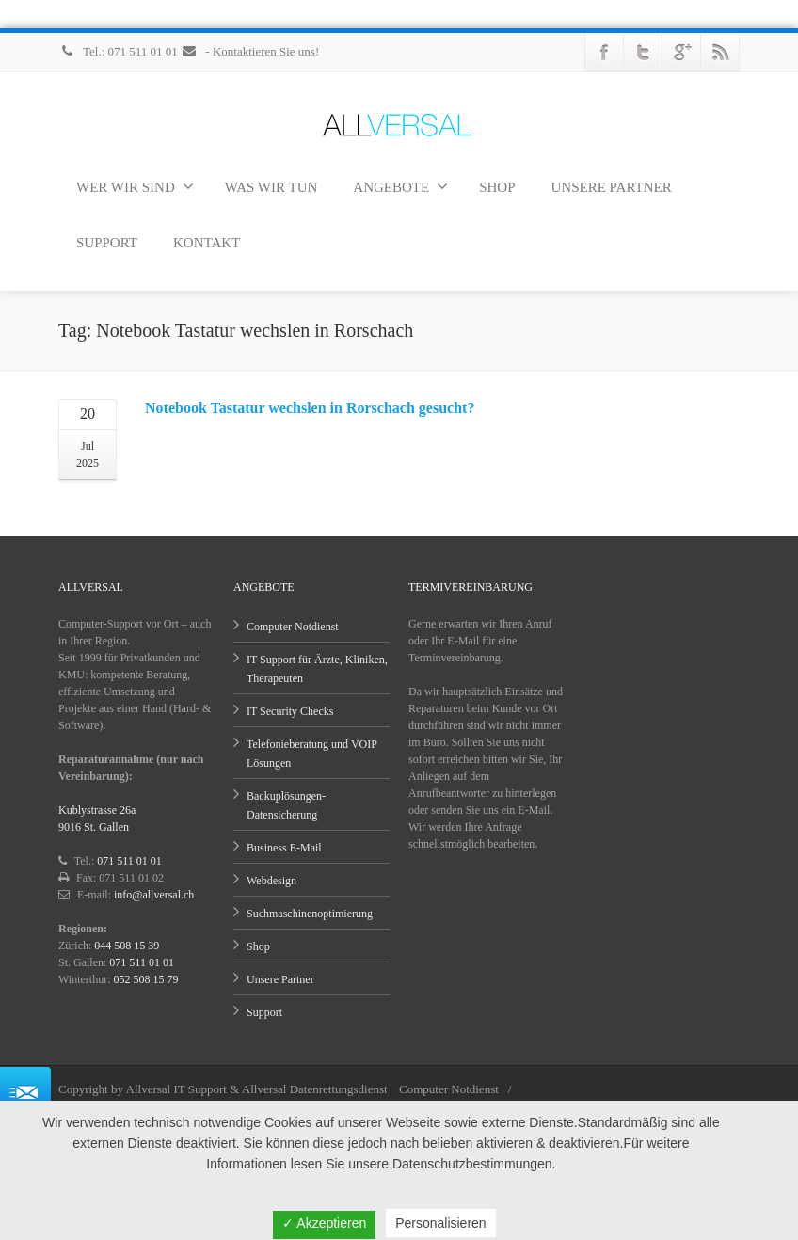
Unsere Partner (280, 979)
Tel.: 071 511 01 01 (119, 51)
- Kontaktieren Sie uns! (250, 51)
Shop (258, 946)
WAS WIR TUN (271, 187)
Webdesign (271, 880)
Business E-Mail (284, 847)
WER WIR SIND (135, 186)
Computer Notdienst (293, 626)
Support (264, 1012)
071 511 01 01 (129, 860)
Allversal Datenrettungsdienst (315, 1089)
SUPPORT (106, 242)
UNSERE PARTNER (611, 187)
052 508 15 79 (146, 979)
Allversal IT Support (176, 1089)
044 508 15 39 (126, 945)
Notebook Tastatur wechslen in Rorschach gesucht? (309, 408)
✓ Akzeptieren (324, 1223)
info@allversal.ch (154, 894)
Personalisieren (441, 1223)
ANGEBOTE (400, 186)
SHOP (497, 187)
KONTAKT (206, 242)
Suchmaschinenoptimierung (310, 913)
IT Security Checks (290, 711)
